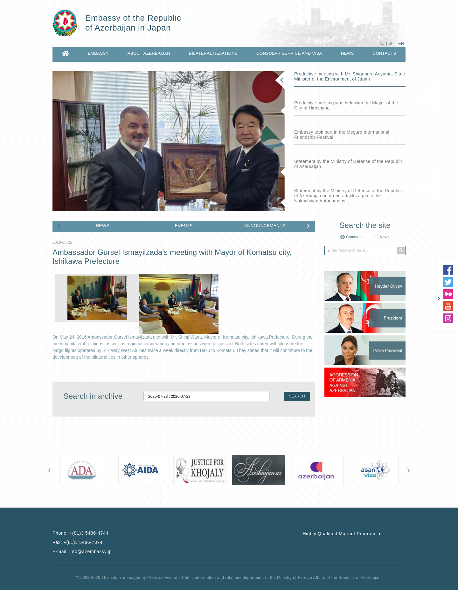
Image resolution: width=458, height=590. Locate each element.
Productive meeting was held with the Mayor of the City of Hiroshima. (346, 105)
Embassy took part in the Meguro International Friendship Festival (341, 135)
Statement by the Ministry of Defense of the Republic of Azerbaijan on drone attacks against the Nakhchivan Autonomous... (348, 195)
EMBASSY (98, 53)
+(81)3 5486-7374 (83, 542)
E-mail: (82, 551)
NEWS (347, 53)
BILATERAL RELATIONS (213, 53)
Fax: (77, 542)
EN (401, 44)
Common (354, 237)
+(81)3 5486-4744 (88, 533)
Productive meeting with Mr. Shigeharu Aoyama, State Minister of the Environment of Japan (349, 76)
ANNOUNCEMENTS (264, 225)
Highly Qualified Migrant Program (338, 533)
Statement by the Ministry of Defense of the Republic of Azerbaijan (348, 164)
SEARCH (297, 396)
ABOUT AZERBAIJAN (149, 53)
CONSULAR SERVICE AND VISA (289, 53)
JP (391, 44)
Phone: (80, 533)
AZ (382, 44)
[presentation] (59, 225)
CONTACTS (384, 53)
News (384, 237)
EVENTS (183, 225)
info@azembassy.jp (90, 551)
